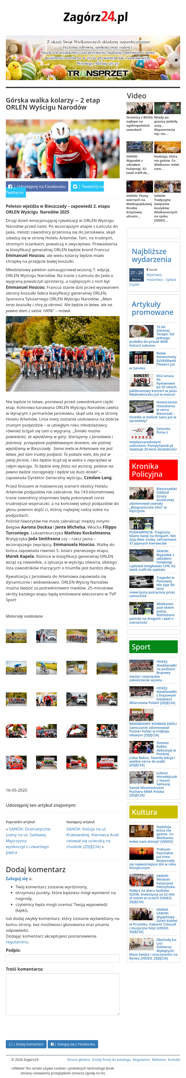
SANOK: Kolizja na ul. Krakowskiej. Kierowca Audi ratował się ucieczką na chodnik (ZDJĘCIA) (92, 837)
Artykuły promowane (153, 308)
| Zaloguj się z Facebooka (73, 1044)
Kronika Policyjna (147, 470)
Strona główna (78, 1059)
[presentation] (42, 1027)
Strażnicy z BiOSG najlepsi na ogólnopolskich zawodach (139, 123)
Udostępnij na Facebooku (37, 186)
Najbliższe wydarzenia (151, 255)
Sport (141, 647)
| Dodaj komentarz (26, 1044)
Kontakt (174, 1059)
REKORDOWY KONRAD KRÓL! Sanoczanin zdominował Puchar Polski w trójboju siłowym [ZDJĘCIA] (153, 729)
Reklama (159, 1059)
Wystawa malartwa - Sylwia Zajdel (153, 277)
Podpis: (13, 950)
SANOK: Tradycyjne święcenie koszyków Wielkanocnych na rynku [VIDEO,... (166, 207)
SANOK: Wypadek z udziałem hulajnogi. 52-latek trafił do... (138, 164)
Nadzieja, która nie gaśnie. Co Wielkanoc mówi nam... (166, 162)
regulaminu (17, 942)
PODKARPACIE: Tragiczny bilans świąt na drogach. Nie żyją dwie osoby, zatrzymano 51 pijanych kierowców (152, 538)
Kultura (144, 812)
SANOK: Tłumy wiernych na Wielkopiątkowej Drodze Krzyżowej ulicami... (139, 205)
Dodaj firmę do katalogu (111, 1059)
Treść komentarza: (25, 969)
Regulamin (141, 1059)
